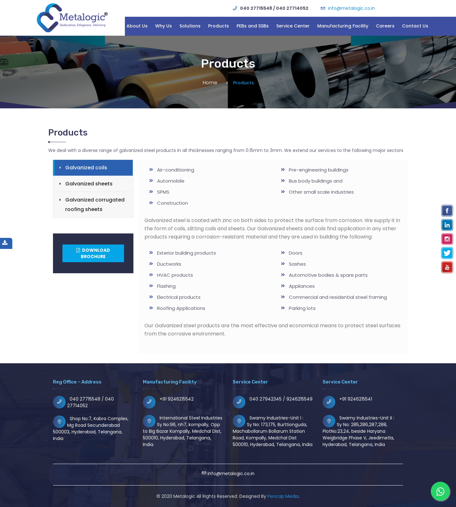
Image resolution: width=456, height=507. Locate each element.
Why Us (163, 26)
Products (218, 26)
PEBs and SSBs (253, 26)
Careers (385, 26)
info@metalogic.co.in (351, 8)
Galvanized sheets (89, 183)
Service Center (293, 26)
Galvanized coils (86, 167)
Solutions (190, 26)
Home (209, 82)
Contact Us (415, 26)
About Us (137, 26)
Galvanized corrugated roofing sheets (95, 204)
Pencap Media (283, 496)
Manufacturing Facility (342, 26)
